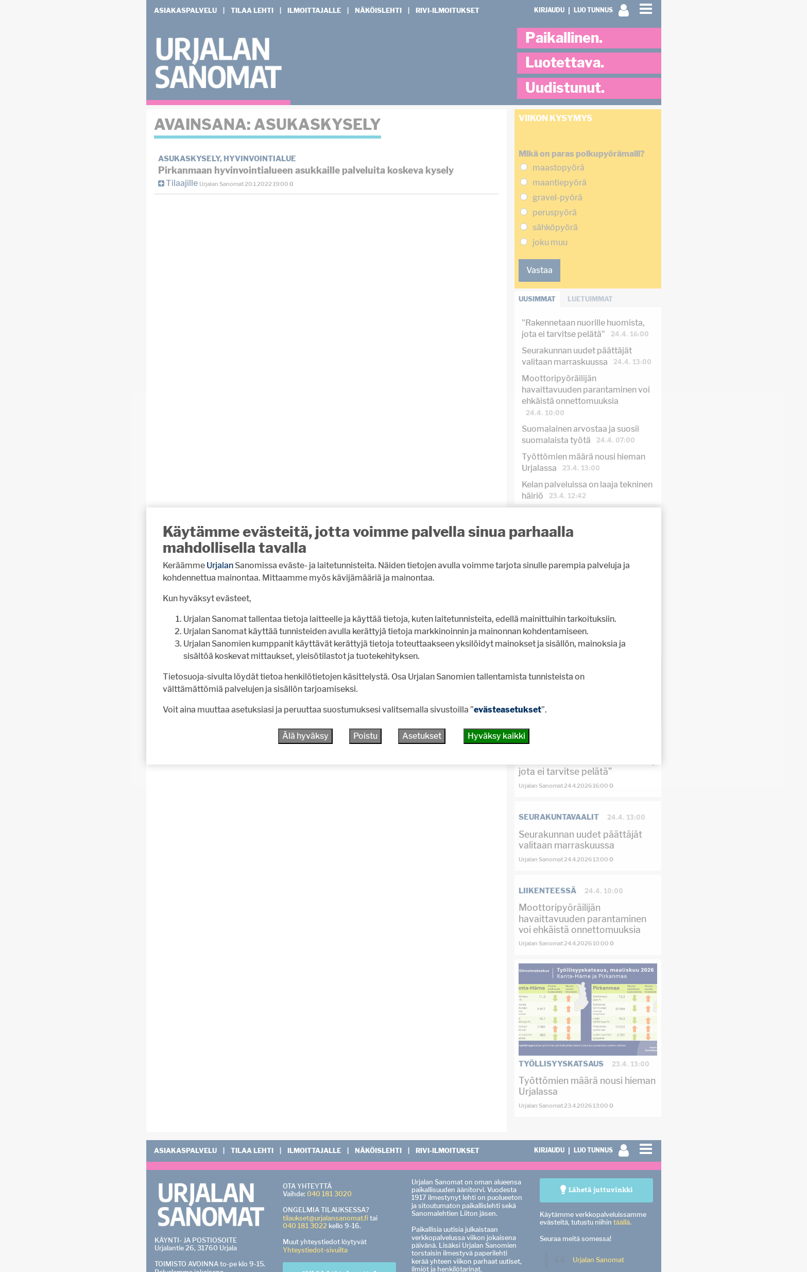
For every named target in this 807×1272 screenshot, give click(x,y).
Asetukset (421, 736)
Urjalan (220, 565)
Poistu (365, 736)
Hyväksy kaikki (496, 736)
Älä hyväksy (305, 736)
